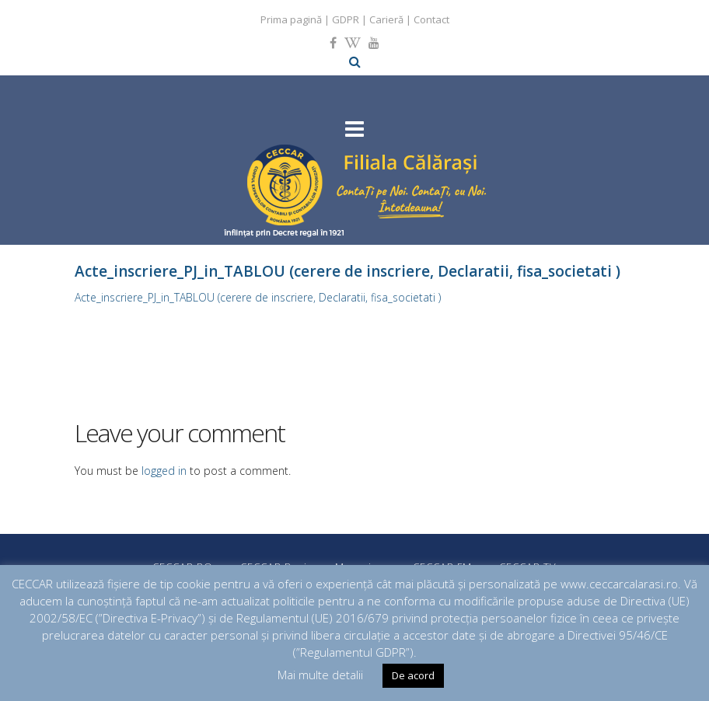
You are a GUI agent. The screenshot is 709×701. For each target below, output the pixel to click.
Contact (431, 19)
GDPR (345, 19)
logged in (164, 470)
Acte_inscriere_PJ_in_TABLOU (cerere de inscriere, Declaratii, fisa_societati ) (258, 297)
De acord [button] (413, 675)
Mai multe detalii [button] (320, 674)
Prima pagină (291, 19)
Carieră (386, 19)
